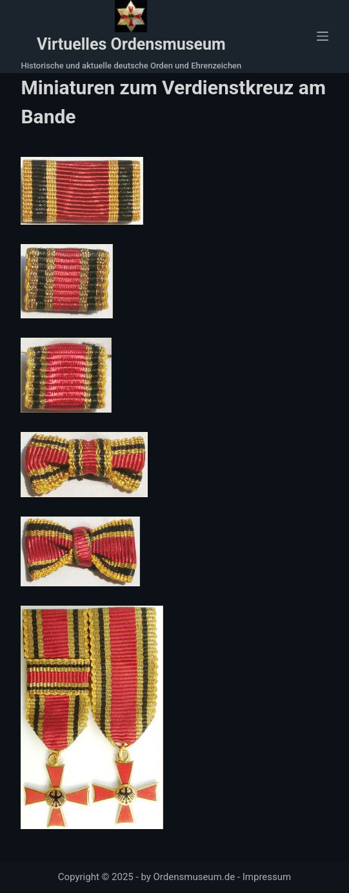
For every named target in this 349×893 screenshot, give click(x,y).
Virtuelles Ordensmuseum (131, 44)
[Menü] (322, 36)
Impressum (267, 877)
